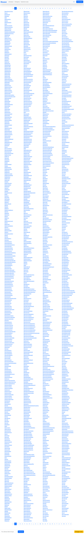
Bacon (6, 147)
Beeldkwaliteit (27, 204)
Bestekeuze (26, 372)
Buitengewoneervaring (67, 431)
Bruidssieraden (65, 301)
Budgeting (64, 391)
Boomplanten (46, 486)
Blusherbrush (46, 385)
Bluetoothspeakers (47, 377)
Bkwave (45, 224)
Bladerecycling (46, 248)
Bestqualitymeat (28, 418)
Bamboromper (8, 345)
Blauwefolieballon (47, 263)
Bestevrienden (27, 412)
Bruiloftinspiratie (66, 334)
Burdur (63, 483)
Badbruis (7, 156)
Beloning (26, 270)
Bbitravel (7, 481)
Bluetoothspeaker (47, 375)
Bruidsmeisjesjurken (67, 275)
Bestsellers (26, 421)
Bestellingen (27, 390)
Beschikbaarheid (28, 339)
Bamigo (6, 349)
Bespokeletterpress (28, 363)
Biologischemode (47, 152)
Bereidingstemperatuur (29, 292)
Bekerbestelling (27, 243)
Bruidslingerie (65, 268)
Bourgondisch (65, 38)
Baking (6, 205)
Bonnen (45, 480)
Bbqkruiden (7, 508)
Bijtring (44, 104)
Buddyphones (65, 382)
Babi (6, 17)
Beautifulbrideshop (28, 74)
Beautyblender (27, 85)
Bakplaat (7, 213)
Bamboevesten (8, 312)
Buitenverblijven (66, 453)
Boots (44, 498)
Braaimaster (65, 74)
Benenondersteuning (29, 275)
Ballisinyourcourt (9, 221)
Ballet (6, 219)
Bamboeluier (8, 267)
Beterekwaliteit (27, 457)
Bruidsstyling (65, 319)
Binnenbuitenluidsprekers (49, 126)
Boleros (45, 467)
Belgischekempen (28, 257)
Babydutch (7, 44)
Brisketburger (65, 177)
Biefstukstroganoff (47, 73)
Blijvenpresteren (47, 301)
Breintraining (65, 134)
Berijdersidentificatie (29, 306)
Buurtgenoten (65, 514)
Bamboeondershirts (9, 275)
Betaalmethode (27, 442)
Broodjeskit (64, 210)
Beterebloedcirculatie (29, 454)
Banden (6, 368)
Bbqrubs (26, 16)
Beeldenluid (27, 194)
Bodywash (45, 418)
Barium (6, 412)
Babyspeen (7, 115)
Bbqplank (7, 521)
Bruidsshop (65, 298)
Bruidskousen (65, 263)
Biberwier (45, 55)
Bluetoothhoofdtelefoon (49, 371)
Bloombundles (46, 355)
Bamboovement (8, 344)
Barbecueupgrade (9, 394)
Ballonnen (7, 224)
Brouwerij (64, 218)
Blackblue (45, 238)
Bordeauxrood (46, 502)
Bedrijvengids (27, 144)
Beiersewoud (27, 232)
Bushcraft (64, 502)
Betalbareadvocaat (28, 448)
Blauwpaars (46, 276)
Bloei (44, 312)
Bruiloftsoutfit (65, 350)
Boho (44, 454)
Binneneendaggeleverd (48, 129)
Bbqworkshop (27, 49)
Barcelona (7, 402)
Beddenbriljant (27, 117)
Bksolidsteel (46, 218)
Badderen (7, 161)
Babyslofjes (7, 106)
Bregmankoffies (66, 128)
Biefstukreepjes (46, 71)
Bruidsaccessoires (66, 235)
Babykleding (8, 65)
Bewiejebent (27, 498)
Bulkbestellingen (66, 459)
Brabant (64, 82)
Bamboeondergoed (9, 270)
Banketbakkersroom (10, 374)
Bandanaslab (8, 366)
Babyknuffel (7, 66)
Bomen (44, 470)
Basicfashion (8, 431)
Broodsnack (65, 215)
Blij (43, 293)
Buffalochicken (65, 404)
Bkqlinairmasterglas (48, 215)
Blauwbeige (46, 256)
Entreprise (17, 2)
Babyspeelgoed (8, 114)
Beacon (25, 65)
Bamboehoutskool (9, 259)
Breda (63, 123)
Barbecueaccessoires (10, 380)
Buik (63, 413)
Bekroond (26, 246)
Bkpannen (45, 210)
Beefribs (26, 170)
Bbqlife (6, 511)
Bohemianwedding (47, 453)
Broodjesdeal (65, 207)
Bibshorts (45, 62)
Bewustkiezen (46, 13)
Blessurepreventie (47, 292)
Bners (44, 386)
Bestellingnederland (29, 391)
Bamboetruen (8, 303)
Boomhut (45, 484)
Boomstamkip (46, 491)
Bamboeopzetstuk (9, 276)
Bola (44, 461)
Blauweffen (45, 262)
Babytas (6, 126)
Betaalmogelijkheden (29, 445)
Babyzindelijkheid (9, 139)
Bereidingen (27, 287)
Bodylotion (45, 412)
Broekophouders (66, 191)
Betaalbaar (26, 429)
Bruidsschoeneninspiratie (68, 290)
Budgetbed (64, 386)
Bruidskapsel (65, 259)
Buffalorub (64, 405)
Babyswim (7, 123)
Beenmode (26, 207)
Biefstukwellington (47, 74)
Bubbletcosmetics (66, 379)
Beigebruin (26, 235)
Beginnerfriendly (28, 222)
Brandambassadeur (67, 95)
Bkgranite (45, 204)
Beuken (25, 483)
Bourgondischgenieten (67, 41)
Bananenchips (8, 360)
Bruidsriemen (65, 284)
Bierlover (45, 88)
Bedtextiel (26, 147)
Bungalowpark (65, 476)
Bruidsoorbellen (66, 278)
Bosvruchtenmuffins (67, 24)
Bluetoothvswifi (46, 380)
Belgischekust (27, 259)
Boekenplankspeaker (48, 429)
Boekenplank (46, 426)
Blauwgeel (45, 270)
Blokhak (45, 344)
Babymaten (7, 73)
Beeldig (25, 199)
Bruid (63, 230)
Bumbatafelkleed (66, 468)
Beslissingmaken (28, 344)
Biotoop (45, 170)
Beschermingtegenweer (30, 330)
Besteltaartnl (27, 399)
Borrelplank (46, 514)
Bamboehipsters (9, 257)
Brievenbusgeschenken (67, 158)
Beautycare (26, 88)
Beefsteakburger (28, 175)
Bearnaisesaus (27, 68)
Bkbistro (45, 181)
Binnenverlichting (47, 136)
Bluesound (45, 363)
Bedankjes (26, 115)
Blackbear (45, 235)
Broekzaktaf (65, 193)
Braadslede (64, 66)
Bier (44, 76)
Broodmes (64, 211)
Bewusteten (27, 519)
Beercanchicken (27, 215)
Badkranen (7, 178)
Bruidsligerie (65, 265)
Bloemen (45, 320)
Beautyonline (27, 99)
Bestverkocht (27, 423)
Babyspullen (8, 118)
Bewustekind (27, 509)
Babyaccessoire (8, 25)
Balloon (6, 227)
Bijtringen (45, 106)
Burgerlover (65, 491)
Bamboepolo (8, 279)
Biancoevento (46, 54)
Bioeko (44, 139)
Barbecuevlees (8, 396)
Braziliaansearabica (66, 114)
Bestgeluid (26, 413)
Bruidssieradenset (66, 304)
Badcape (7, 158)
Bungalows (64, 480)
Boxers (63, 52)
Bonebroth (45, 476)
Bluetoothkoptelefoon (48, 372)
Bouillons (64, 32)
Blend (44, 286)
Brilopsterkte (65, 169)
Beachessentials (28, 55)
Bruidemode (65, 234)
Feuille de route (24, 2)
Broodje (64, 199)
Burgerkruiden (65, 487)
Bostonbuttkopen (66, 19)
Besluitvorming (27, 347)
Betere (25, 453)
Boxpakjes (64, 58)
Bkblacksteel (46, 183)
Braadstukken (65, 70)
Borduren (45, 506)
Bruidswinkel (65, 323)
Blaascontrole (46, 227)
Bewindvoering (27, 500)
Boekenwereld (46, 432)
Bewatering (26, 491)
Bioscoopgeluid (46, 164)
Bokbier (45, 459)
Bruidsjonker (65, 254)
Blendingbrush (46, 290)
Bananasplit (7, 358)
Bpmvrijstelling (65, 63)
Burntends (64, 498)
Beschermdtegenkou (29, 317)
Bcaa (25, 52)
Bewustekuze (27, 516)
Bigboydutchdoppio (47, 93)
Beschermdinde (27, 316)
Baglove (7, 196)
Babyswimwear (8, 125)
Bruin (63, 357)
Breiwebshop (65, 137)
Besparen (26, 357)
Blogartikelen (46, 339)
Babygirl (7, 60)
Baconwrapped (8, 150)
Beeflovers (26, 167)
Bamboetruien (8, 306)
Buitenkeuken (65, 434)
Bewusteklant (27, 511)
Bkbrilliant (45, 188)
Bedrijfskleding (27, 134)
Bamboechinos (8, 251)
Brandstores (65, 103)
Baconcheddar (8, 148)
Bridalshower (65, 147)
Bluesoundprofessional (48, 366)
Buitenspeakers (65, 448)
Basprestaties (8, 456)
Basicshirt (7, 435)
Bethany (26, 465)
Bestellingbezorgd (28, 388)
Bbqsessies (26, 27)
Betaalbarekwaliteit (28, 437)
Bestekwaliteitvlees (28, 379)
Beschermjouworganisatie (30, 338)
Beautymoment (27, 98)
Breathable (64, 122)
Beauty (25, 77)
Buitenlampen (65, 440)
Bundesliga (64, 473)
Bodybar (45, 399)
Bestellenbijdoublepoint (29, 385)
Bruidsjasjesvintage (66, 252)
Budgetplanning (66, 398)
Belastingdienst (27, 249)
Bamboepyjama (8, 282)
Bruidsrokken (65, 286)
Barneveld (7, 413)
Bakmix (6, 211)
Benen (25, 273)
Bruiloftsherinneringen (67, 345)
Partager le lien (79, 531)
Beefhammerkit (27, 164)
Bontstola (45, 481)
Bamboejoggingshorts (10, 262)
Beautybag (26, 84)
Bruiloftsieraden (66, 349)
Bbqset (25, 29)
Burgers (64, 495)
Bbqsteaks (26, 40)
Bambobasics (8, 238)
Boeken (45, 421)
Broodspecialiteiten (66, 216)
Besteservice (27, 409)
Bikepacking (46, 114)
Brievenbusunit (65, 164)
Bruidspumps (65, 282)
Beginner (26, 221)
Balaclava (7, 215)
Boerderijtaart (46, 448)
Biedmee (45, 66)
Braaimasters (65, 76)
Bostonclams (65, 21)
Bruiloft (64, 328)
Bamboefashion (8, 254)
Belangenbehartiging (29, 248)
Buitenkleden (65, 435)
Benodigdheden (28, 276)
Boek (44, 420)
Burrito (63, 500)
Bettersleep (26, 478)
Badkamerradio (8, 174)
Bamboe (7, 240)
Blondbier (45, 347)
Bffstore (45, 49)
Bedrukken (26, 145)
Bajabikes (7, 200)
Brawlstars (64, 111)
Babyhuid (7, 62)
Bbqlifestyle (7, 513)
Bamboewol (7, 314)
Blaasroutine (46, 230)
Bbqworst (26, 51)
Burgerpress (65, 494)
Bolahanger (45, 462)
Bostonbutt (64, 17)
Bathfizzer (7, 467)
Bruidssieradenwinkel (67, 309)
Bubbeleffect (65, 371)
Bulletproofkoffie (66, 465)
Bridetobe (64, 152)
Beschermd (26, 312)
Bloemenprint (46, 327)
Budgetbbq (64, 385)
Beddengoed (27, 120)
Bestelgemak (27, 380)
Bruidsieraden (65, 245)
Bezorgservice (46, 46)
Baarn (6, 13)
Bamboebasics (8, 241)
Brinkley (64, 172)
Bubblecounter (65, 372)
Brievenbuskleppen (66, 159)
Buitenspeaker (65, 446)
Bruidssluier (65, 312)
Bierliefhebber (46, 85)
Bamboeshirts (8, 287)
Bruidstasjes (65, 322)
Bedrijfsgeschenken (28, 131)
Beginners (26, 224)
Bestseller (26, 420)
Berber (25, 282)
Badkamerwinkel (9, 175)
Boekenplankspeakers (48, 431)
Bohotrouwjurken (47, 456)
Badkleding (7, 177)
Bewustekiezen (27, 508)
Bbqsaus (26, 21)
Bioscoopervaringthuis (48, 163)
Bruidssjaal (64, 311)
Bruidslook (64, 271)
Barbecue (7, 379)
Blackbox (45, 240)
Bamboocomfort (9, 328)
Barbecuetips (8, 393)
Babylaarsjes (8, 68)
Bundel (63, 470)
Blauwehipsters (46, 265)
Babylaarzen (8, 70)
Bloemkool (45, 333)
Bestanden (26, 366)
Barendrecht (8, 404)
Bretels (63, 144)
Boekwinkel (45, 445)
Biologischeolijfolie (47, 153)
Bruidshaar (64, 240)
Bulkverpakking (65, 462)
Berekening (26, 295)
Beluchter (26, 271)
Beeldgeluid (27, 197)
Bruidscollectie (65, 237)
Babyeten (7, 47)
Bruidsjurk (64, 256)
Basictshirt (7, 439)
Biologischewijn (46, 156)
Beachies (26, 58)
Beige (25, 234)
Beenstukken (27, 210)
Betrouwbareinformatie (29, 473)
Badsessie (7, 186)
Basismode (7, 448)
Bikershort (45, 115)
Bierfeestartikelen (47, 82)
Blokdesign (45, 342)
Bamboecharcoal (9, 249)
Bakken (6, 207)
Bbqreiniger (27, 11)
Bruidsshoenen (65, 297)
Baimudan (7, 199)
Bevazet (26, 486)
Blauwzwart (45, 282)
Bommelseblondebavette (49, 475)
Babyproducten (8, 87)
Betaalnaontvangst (28, 446)
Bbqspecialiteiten (28, 38)
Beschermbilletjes (28, 311)
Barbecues (7, 390)
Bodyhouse (45, 409)
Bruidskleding (65, 262)
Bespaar (26, 349)
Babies (6, 21)
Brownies (64, 224)
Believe (25, 262)
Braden (63, 88)
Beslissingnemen (28, 345)
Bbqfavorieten (8, 495)
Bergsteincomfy (27, 303)
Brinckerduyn (65, 170)
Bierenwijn (45, 79)
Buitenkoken (65, 439)
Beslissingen (27, 342)
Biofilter (45, 142)
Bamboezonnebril (9, 316)
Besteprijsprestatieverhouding (31, 405)
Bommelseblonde (47, 473)
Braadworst (65, 71)
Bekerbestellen (27, 241)
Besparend (26, 358)
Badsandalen (8, 185)
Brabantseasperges (66, 84)
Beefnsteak (26, 169)
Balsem (6, 232)
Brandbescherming (66, 96)
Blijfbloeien (45, 297)
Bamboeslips (8, 292)
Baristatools (7, 410)
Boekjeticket (46, 440)
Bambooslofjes (8, 336)
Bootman (45, 497)
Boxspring (64, 60)
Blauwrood (45, 278)
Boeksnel (45, 443)
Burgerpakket (65, 492)
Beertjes (26, 218)
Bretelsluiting (65, 145)
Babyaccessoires (9, 27)
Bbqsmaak (26, 30)
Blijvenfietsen (46, 300)
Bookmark (45, 483)
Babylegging (8, 71)
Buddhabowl (65, 380)
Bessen (25, 364)
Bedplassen (26, 128)
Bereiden (26, 286)
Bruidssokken (65, 317)
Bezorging (45, 40)
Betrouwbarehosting (29, 472)
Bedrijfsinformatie (28, 133)
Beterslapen (27, 462)
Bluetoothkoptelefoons (48, 374)
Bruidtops (64, 327)
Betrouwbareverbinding (29, 475)
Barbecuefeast (8, 385)
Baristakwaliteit (8, 409)
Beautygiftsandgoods (29, 93)
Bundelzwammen (66, 472)
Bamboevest (8, 311)
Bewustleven (46, 14)
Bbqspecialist (27, 36)
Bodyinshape (46, 410)
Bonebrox (45, 478)
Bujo (63, 456)
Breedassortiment (66, 126)
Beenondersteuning (28, 208)
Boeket (44, 435)
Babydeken (7, 41)
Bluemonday (46, 360)
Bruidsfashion (65, 238)
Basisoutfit (7, 450)
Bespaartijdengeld (28, 355)
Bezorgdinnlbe (46, 33)
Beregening (26, 284)
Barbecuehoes (8, 386)
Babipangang (8, 22)
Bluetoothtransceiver (48, 379)
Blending (45, 289)
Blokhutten (45, 345)
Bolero (44, 465)
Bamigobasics (8, 350)
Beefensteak (27, 159)
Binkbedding (46, 123)
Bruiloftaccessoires (66, 330)
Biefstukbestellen (47, 70)
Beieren (25, 230)
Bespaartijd (26, 353)
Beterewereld (27, 459)
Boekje (44, 439)
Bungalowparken (66, 478)
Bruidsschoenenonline (67, 293)
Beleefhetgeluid (28, 252)
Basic (6, 426)
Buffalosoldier (65, 407)
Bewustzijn (45, 22)
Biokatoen (45, 144)
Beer (25, 211)
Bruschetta (64, 361)
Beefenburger (27, 158)
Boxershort (64, 54)
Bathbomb (7, 464)
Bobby (44, 388)
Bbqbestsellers (8, 486)
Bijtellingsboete (46, 103)
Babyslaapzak (8, 98)
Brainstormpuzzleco (67, 92)
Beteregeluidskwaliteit (29, 456)
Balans (6, 216)
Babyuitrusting (8, 128)
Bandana (7, 364)
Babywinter (7, 137)
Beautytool (26, 109)
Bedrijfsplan (27, 137)
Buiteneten (64, 429)
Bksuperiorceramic (47, 219)
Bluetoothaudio (46, 369)
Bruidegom (64, 232)
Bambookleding (8, 333)
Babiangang (8, 19)
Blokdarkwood (46, 341)
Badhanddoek (8, 164)
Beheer (25, 229)
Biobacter (45, 137)
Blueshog (45, 361)
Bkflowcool (45, 199)
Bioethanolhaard (47, 140)
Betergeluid (26, 461)
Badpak (6, 181)
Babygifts (7, 58)
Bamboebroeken (9, 248)
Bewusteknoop (27, 514)
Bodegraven (46, 393)
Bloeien (44, 314)
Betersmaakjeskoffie (29, 464)
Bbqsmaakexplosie (28, 32)
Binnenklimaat (46, 133)
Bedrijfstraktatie (28, 142)
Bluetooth (45, 368)
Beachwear (26, 63)
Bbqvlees (26, 46)
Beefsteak (26, 174)
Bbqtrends (26, 43)
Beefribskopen (27, 172)
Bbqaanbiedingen (9, 483)
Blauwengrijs (46, 268)
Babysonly (7, 111)
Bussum (64, 506)
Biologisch (45, 145)
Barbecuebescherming (10, 382)
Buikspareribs (65, 415)
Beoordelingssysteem (29, 281)
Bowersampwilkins (66, 47)
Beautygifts (26, 92)
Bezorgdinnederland (48, 29)
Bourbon (64, 35)
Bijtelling (45, 101)
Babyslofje (7, 103)
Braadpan (64, 65)
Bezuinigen (45, 47)
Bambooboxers (8, 323)
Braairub (64, 79)
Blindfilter (45, 303)
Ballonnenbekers (9, 226)
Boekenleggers (46, 424)
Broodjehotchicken (66, 204)
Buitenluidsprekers (66, 443)
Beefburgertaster (28, 156)
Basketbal (7, 454)
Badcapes (7, 159)
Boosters (45, 494)
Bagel (6, 194)
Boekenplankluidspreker (49, 427)
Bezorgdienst (46, 27)
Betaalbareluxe (27, 439)
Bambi (6, 235)
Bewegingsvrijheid (28, 495)
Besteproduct (27, 407)
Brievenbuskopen (66, 161)
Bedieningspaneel (28, 123)
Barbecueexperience (10, 383)
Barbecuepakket (9, 388)
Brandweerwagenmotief (68, 109)
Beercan (26, 213)
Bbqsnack (26, 33)
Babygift (7, 57)
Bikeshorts (45, 117)
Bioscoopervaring (47, 161)
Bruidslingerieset (66, 270)
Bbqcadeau (7, 491)
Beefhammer (27, 163)
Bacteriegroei (8, 152)
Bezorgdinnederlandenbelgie (50, 30)
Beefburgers (27, 155)
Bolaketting (45, 464)
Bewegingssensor (28, 494)
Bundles (64, 475)
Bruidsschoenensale (67, 295)
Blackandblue (46, 232)
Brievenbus (64, 155)
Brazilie (63, 120)
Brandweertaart (66, 107)
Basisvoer (7, 453)
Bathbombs (7, 465)
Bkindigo (45, 208)
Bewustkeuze (46, 11)
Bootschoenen (46, 500)
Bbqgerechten (8, 502)
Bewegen (26, 492)
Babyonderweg (8, 79)
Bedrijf (25, 129)
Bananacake (8, 357)
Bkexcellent (45, 197)
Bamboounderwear (9, 342)
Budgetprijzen (65, 399)
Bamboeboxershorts (10, 245)
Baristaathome (8, 407)
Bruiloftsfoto (65, 339)
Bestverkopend (27, 426)
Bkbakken (45, 178)
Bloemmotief (46, 334)
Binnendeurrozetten (48, 128)
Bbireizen (7, 480)
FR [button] (73, 2)
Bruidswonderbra (66, 325)
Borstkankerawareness (67, 11)
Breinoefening (65, 131)
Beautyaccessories (28, 81)
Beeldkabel (26, 202)
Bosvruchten (65, 22)
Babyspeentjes (8, 117)
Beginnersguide (28, 226)
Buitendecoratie (66, 426)
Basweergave (8, 461)
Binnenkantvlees (47, 131)
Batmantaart (8, 470)
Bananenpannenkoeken (10, 363)
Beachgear (26, 57)
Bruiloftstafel (65, 353)
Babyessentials (8, 46)
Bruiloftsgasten (65, 342)
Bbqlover (7, 514)
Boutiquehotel (65, 43)
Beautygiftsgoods (28, 95)
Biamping (45, 52)
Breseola (64, 140)
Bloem (44, 317)
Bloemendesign (47, 323)
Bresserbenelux (66, 142)
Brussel (63, 364)
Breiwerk (64, 139)
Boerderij (45, 446)
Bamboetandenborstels (10, 298)
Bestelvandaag (27, 401)
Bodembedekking (47, 394)
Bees (25, 219)
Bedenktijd (26, 122)
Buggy (63, 412)
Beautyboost (27, 87)
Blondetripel (46, 349)
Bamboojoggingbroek (10, 331)
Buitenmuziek (65, 445)
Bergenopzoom (27, 298)
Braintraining (65, 93)
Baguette (7, 197)
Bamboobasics (8, 322)
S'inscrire (21, 531)
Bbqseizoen (26, 25)
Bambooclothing (9, 327)
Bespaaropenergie (28, 352)
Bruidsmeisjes (65, 273)
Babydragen (8, 43)
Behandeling (27, 227)
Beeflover (26, 166)
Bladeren (45, 249)
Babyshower (8, 93)
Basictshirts (7, 440)
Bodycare (45, 405)
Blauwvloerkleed (47, 279)
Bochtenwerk (46, 391)
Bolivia (44, 468)
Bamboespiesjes (9, 295)
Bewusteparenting (28, 517)
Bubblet (64, 377)
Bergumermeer (27, 304)
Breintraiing (65, 133)
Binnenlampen (46, 134)
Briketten (64, 167)
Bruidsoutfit (65, 279)
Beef (25, 148)
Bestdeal (26, 368)
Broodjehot (64, 202)
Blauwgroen (46, 273)
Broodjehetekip (65, 200)
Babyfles (7, 51)
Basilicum (7, 443)
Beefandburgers (28, 150)
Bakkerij (7, 208)
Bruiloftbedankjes (66, 331)
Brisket (63, 175)
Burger (63, 484)
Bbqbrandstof (8, 489)
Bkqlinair (45, 213)
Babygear (7, 55)
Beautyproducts (28, 104)
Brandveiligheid (66, 104)
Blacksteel (45, 241)
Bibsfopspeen (46, 58)
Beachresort (27, 60)
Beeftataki (26, 177)
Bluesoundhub (46, 364)
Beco (25, 112)
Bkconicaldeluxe (47, 193)
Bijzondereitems (47, 109)
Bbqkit (6, 506)
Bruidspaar (64, 281)
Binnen (44, 125)
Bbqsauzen (26, 22)
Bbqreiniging (27, 13)
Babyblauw (7, 35)
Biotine (44, 167)
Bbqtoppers (27, 41)
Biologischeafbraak (47, 148)
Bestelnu (26, 394)
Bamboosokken (8, 339)
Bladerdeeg (45, 246)
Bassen (6, 459)
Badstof (6, 188)
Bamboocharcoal (9, 325)
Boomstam (45, 489)
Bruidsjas (64, 246)
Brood (63, 196)
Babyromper (8, 88)
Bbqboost (7, 487)
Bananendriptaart (9, 361)
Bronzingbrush (65, 194)
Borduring (45, 508)
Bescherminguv (27, 334)
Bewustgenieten (28, 521)
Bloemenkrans (46, 325)
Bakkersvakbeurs (9, 210)
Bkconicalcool (46, 191)
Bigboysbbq (46, 95)
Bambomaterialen (9, 319)
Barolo (6, 416)
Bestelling (26, 386)
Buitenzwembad (66, 454)
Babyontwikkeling (9, 81)
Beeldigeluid (27, 200)
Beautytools (27, 111)
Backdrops (7, 144)
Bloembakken (46, 319)
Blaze (44, 284)
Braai (63, 73)
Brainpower (65, 90)
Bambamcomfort (9, 234)
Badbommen (8, 155)
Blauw (44, 254)
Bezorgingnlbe (46, 44)
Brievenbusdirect (66, 156)
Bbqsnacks (26, 35)
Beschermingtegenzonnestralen (31, 333)
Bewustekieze (27, 506)
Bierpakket (45, 90)
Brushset (64, 363)
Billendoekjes (46, 120)
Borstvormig (65, 14)
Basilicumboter (8, 445)
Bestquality (26, 416)
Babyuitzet (7, 129)
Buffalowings (65, 410)
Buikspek (64, 416)
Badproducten (8, 183)
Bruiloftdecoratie (66, 333)
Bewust (25, 502)
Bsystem (64, 366)
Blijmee (44, 298)
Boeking (45, 437)
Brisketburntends (66, 178)
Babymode (7, 76)
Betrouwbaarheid (28, 470)
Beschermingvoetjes (29, 336)
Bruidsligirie (65, 267)
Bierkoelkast (46, 84)
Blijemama (45, 295)
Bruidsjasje (64, 248)
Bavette (6, 475)
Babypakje (7, 82)
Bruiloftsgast (65, 341)
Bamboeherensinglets (10, 256)
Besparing (26, 361)
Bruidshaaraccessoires (67, 241)
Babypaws (7, 84)
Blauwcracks (46, 257)
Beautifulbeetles (28, 71)
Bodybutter (45, 404)
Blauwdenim (46, 259)
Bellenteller (26, 268)
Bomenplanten (46, 472)
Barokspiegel (8, 415)
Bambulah (7, 347)
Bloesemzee (46, 336)
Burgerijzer (64, 486)
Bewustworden (46, 19)
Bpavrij (63, 62)
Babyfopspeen (8, 54)
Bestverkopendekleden (29, 427)
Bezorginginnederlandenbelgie (50, 41)
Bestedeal (26, 369)
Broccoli (64, 186)
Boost (44, 492)
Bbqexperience (8, 494)
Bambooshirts (8, 334)
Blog (44, 338)
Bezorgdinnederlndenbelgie (50, 32)
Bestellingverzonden (29, 393)
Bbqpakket (7, 516)
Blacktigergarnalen (47, 245)
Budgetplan (65, 394)
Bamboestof (8, 297)
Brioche (64, 174)
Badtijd (6, 191)
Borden (44, 503)
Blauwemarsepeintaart (48, 267)
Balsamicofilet (8, 230)
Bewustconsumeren (28, 503)
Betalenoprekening (28, 450)
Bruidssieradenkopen (67, 303)
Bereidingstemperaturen (30, 290)
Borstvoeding (65, 13)
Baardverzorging (9, 11)
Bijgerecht (45, 99)
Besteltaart (26, 398)
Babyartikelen (8, 29)
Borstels (45, 519)
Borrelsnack (46, 516)
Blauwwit (45, 281)
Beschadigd (26, 309)
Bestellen (26, 382)
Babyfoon (7, 52)
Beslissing (26, 341)
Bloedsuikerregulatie (48, 309)
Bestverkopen (27, 424)
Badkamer (7, 172)
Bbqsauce (26, 19)
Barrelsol (7, 421)
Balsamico (7, 229)
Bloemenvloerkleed (47, 330)
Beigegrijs (26, 237)
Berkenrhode (27, 308)
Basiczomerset (8, 442)
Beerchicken (27, 216)
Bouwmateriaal (65, 44)
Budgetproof (65, 401)
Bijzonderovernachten (48, 111)
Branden (64, 98)
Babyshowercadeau (9, 95)
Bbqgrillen (7, 503)
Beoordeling (27, 278)
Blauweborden (46, 260)
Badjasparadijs (8, 169)
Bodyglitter (45, 407)
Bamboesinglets (9, 290)
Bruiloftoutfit (65, 336)
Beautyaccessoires (28, 79)
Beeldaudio (26, 183)
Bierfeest (45, 81)
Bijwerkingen (46, 107)
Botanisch (64, 27)
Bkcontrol (45, 194)
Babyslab (7, 99)
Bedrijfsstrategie (28, 140)
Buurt (63, 513)
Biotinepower (46, 169)
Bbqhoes (7, 505)
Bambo (6, 237)
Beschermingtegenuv (29, 328)
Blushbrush (45, 383)
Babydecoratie (8, 40)
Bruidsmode (65, 276)
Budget (63, 383)
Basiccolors (7, 427)
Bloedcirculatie (46, 306)
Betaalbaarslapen (28, 435)
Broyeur (64, 229)
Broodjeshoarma (66, 208)
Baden (6, 163)
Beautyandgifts (27, 82)
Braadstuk (64, 68)
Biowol (44, 174)
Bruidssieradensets (66, 306)
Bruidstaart (64, 320)
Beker (25, 240)
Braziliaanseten (65, 117)
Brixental (64, 185)
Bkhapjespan (46, 205)
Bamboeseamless (9, 286)
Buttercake (64, 511)
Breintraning (65, 136)
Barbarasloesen (8, 377)
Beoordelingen (27, 279)
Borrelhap (45, 513)
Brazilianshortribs (66, 118)
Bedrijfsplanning (28, 139)
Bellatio (25, 263)
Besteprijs (26, 404)
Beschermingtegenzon (29, 331)
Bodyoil (44, 413)
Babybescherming (9, 33)
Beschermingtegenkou (29, 323)
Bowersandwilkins (66, 49)
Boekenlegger (46, 423)
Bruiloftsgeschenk (66, 344)
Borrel (44, 511)
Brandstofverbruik (66, 101)
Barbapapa (7, 375)
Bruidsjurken (65, 257)
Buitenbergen (65, 424)
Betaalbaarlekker (28, 434)
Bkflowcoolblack (47, 200)
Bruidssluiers (65, 314)
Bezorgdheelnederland (48, 25)
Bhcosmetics (46, 51)
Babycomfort (8, 38)
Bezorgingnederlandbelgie (49, 43)
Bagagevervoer (8, 193)
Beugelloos (26, 480)
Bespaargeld (27, 350)
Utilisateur (11, 2)
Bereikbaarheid (27, 293)
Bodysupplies (46, 416)
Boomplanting (46, 487)
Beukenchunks (27, 484)
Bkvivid (44, 222)
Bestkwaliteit (27, 415)
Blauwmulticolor (47, 275)
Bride (63, 148)
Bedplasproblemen (28, 126)
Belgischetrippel (28, 260)
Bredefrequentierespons (68, 125)
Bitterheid (45, 175)
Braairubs (64, 81)
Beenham (26, 205)
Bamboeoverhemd (9, 278)
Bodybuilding (46, 402)
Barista (6, 405)
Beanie (25, 66)
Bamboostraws (8, 341)
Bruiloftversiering (66, 355)
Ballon (6, 222)
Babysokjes (7, 109)
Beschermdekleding (29, 314)
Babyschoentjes (8, 92)
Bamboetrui (7, 304)
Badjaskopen (8, 167)
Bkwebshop (45, 226)
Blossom (45, 357)
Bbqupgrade (27, 44)
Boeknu (45, 442)
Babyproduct (8, 85)
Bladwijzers (45, 252)
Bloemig (45, 331)
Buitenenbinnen (66, 427)
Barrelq (6, 420)
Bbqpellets (7, 519)
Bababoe (7, 16)
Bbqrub (25, 14)
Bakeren (7, 202)
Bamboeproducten (9, 281)
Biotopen (45, 172)
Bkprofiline (45, 211)
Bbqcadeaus (8, 492)
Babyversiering (8, 133)
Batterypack (7, 473)
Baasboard (7, 14)
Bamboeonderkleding (10, 271)
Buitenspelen (65, 450)
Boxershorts (65, 55)
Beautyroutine (27, 106)
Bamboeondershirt (9, 273)
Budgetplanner (65, 396)
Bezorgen (45, 38)
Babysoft (7, 107)
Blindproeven (46, 304)
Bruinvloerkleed (66, 358)
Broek (63, 188)
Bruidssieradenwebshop (68, 308)
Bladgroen (45, 251)
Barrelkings (7, 418)
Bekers (25, 245)
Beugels (26, 481)
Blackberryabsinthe (47, 237)
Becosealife (26, 114)
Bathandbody (8, 462)
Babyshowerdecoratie (10, 96)
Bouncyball (64, 33)
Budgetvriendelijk (66, 402)
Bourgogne (64, 36)
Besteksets (26, 375)
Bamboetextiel (8, 300)
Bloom (44, 352)
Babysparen (7, 112)
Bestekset (26, 374)
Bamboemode (8, 268)
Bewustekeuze (27, 505)
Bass (6, 457)
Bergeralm (26, 300)
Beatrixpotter (27, 70)
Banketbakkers (8, 372)
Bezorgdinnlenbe (47, 35)
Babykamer (7, 63)
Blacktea (45, 243)
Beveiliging (26, 487)
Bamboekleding (8, 265)
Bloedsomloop (46, 308)
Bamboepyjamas (9, 284)
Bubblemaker (65, 375)
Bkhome (45, 207)
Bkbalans (45, 180)
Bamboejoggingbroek (10, 260)
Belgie (25, 256)
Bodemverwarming (47, 398)
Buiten (63, 421)
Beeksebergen (27, 180)
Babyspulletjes (8, 120)
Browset (64, 227)
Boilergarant (46, 457)
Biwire (44, 177)
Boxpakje (64, 57)
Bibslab (44, 63)
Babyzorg (7, 140)
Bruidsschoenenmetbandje (68, 292)
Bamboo (7, 320)
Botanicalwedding (66, 25)
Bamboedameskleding (10, 252)
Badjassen (7, 170)
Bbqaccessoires (8, 484)
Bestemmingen (27, 402)
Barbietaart (7, 401)
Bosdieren (64, 16)
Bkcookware (46, 196)
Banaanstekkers (8, 355)
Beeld (25, 181)
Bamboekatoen (8, 263)
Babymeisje (7, 74)
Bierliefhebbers (46, 87)
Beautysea (26, 107)
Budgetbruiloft (65, 388)
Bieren (44, 77)
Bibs (44, 57)
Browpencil (64, 226)
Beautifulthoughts (28, 76)
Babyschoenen (8, 90)
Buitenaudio (65, 423)
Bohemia (45, 450)
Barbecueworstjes (9, 399)
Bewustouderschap (47, 16)
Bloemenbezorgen (47, 322)
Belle (25, 265)
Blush (44, 382)
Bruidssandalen (66, 287)
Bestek (25, 371)
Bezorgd (45, 24)
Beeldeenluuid (27, 188)
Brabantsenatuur (66, 85)
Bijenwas (45, 98)
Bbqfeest (7, 497)
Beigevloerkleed (28, 238)
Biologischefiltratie (47, 150)
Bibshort (45, 60)
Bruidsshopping (66, 300)
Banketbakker (8, 371)
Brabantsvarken (66, 87)
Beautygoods (27, 96)
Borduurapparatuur (47, 509)
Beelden (26, 189)
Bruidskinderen (65, 260)
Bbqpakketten (8, 517)
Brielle (63, 153)
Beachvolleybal (27, 62)
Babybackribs (8, 30)
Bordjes (45, 505)
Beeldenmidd (27, 196)
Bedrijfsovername (28, 136)
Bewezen (26, 497)
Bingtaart (45, 122)
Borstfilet (45, 521)
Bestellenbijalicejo (28, 383)
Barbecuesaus (8, 391)
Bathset (6, 468)
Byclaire (64, 516)
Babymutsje (7, 77)
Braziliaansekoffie (66, 115)
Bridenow (64, 150)
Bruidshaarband (66, 243)
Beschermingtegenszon (29, 327)
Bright (63, 166)
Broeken (64, 189)
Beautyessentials (28, 90)
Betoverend (26, 467)
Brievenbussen (65, 163)
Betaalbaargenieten (28, 431)
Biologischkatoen (47, 159)
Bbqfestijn (7, 500)
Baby (6, 24)
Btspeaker (64, 368)
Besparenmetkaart (28, 360)
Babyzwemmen (8, 142)
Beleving (26, 254)
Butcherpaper (65, 508)
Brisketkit (64, 180)
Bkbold (44, 185)
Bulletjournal (65, 464)
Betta (25, 476)
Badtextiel (7, 189)
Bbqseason (26, 24)
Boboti (44, 390)
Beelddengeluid (27, 185)
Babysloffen (7, 101)
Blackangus (45, 234)
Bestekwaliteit (27, 377)
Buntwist (64, 481)
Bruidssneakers (65, 316)
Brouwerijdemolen (66, 219)
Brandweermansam (67, 106)
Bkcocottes (45, 189)
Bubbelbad (64, 369)
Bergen (25, 297)
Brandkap (64, 99)
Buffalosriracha (65, 409)
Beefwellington (27, 178)
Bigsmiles (45, 96)
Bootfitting (45, 495)
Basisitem (7, 446)
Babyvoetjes (7, 136)
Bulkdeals (64, 461)
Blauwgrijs (45, 271)
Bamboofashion (8, 330)
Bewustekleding (28, 513)
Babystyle (7, 122)
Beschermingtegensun (29, 325)
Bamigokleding (8, 353)
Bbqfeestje (7, 498)
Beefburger (26, 153)
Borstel (44, 517)
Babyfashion (8, 49)
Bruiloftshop (65, 347)
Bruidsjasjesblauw (66, 251)
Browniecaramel (66, 222)
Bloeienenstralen (47, 316)
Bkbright (45, 186)
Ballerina (7, 218)
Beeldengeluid (27, 191)
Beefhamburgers (28, 161)
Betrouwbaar (27, 468)
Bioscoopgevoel (47, 166)
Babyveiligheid (8, 131)
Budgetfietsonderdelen (67, 390)
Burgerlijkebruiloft (66, 489)
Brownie (64, 221)
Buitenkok (64, 437)
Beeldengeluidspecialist (29, 193)
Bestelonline (27, 396)
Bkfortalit (45, 202)
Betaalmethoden (28, 443)
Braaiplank (64, 77)
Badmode (7, 180)
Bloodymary (46, 350)
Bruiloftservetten (66, 338)
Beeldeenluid (27, 186)
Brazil (63, 112)
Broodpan (64, 213)
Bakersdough (8, 204)
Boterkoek (64, 29)
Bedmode (26, 125)
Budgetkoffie (65, 393)
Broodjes (64, 205)
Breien (63, 129)
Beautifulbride (27, 73)
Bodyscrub (45, 415)
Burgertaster (65, 497)
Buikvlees (64, 420)
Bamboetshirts (8, 308)
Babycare (7, 36)
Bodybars (45, 401)
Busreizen (64, 505)
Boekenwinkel (46, 434)
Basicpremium (8, 432)
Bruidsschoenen (66, 289)
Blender (45, 287)
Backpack (7, 145)
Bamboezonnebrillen (10, 317)
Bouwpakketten (66, 46)
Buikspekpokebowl (66, 418)
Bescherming (27, 322)
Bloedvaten (45, 311)
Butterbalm (64, 509)
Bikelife (44, 112)
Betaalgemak (27, 440)
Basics (6, 434)
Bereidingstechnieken (29, 289)
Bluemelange (46, 358)
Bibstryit (45, 65)
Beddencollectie (28, 118)
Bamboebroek (8, 246)
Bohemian (45, 451)
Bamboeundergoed (9, 309)
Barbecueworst (8, 398)
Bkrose (44, 216)
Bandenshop (8, 369)
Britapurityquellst (66, 183)
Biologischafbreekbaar (48, 147)
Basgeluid (7, 424)
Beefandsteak (27, 152)
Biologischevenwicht (48, 155)
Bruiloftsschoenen (66, 352)
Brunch (63, 360)
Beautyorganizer (28, 101)
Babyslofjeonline (9, 104)
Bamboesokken (8, 293)
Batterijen (7, 472)
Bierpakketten (46, 92)
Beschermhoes (27, 320)
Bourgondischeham (67, 40)
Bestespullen (27, 410)
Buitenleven (65, 442)
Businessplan (65, 503)
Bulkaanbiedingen (66, 457)
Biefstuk (45, 68)
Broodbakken (65, 197)
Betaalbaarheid (27, 432)
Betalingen (26, 451)
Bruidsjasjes (65, 249)
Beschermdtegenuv (28, 319)
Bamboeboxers (8, 243)
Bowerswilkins (65, 51)
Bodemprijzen (46, 396)
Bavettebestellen (9, 476)
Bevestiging (26, 489)
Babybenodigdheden (10, 32)
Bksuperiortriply (47, 221)
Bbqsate (26, 17)
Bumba (63, 467)
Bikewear (45, 118)
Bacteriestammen (9, 153)
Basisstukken (8, 451)
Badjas (6, 166)
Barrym (6, 423)
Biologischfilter (46, 158)
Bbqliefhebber (8, 509)
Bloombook (45, 353)
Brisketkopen (65, 181)
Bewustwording (46, 21)
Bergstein (26, 301)
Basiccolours (8, 429)
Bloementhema (46, 328)
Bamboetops (8, 301)
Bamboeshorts (8, 289)
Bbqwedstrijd (27, 47)
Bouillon (64, 30)
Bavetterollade (8, 478)
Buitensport (65, 451)
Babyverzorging (8, 134)
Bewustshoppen (47, 17)
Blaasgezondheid (47, 229)
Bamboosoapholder (9, 338)
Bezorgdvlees (46, 36)
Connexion (79, 1)
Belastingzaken (27, 251)
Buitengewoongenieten (67, 432)
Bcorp (25, 54)
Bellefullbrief (27, 267)
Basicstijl (7, 437)
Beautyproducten (28, 103)
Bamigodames (8, 352)
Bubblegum (65, 374)
